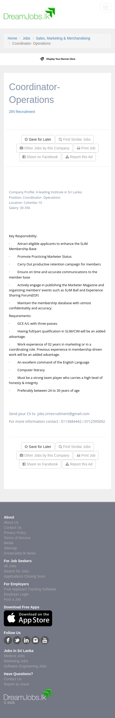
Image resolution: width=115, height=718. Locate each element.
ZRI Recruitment (22, 112)
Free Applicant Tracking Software (30, 589)
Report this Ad (79, 157)
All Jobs (10, 566)
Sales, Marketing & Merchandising (63, 38)
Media (9, 543)
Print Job (86, 148)
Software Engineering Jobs (25, 666)
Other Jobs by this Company (45, 148)
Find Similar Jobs (74, 139)
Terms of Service (17, 538)
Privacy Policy (15, 533)
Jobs (26, 38)
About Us (11, 522)
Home (12, 38)
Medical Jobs (14, 656)
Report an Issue (16, 684)
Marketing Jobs (16, 661)
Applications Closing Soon (24, 576)
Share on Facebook (40, 157)
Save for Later (38, 139)
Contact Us (12, 527)
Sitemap (10, 548)
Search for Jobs (16, 571)
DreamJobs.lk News (20, 553)
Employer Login (16, 594)
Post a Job (12, 599)
